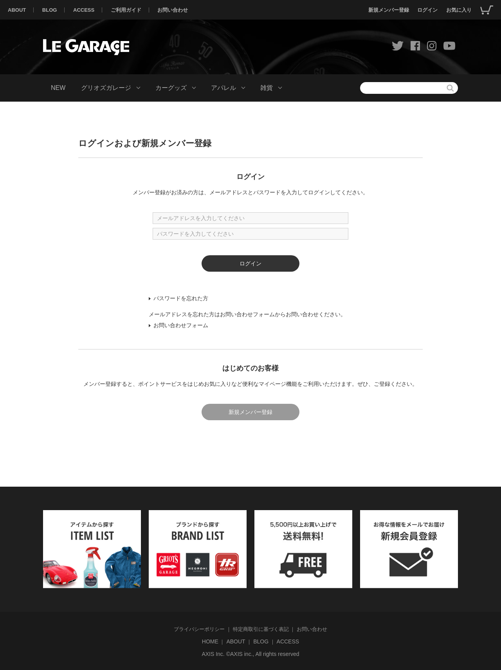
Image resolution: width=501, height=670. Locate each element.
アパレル (223, 87)
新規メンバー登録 (388, 10)
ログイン (427, 10)
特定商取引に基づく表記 (261, 629)
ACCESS (83, 10)
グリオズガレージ (106, 87)
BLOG (49, 10)
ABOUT (17, 10)
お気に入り (459, 10)
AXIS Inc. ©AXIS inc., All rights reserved (250, 654)
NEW (58, 87)
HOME (210, 641)
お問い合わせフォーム (180, 325)
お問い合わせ (172, 10)
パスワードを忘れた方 (180, 298)
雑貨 (266, 87)
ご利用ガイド (126, 10)
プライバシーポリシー (199, 629)
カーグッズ (171, 87)
